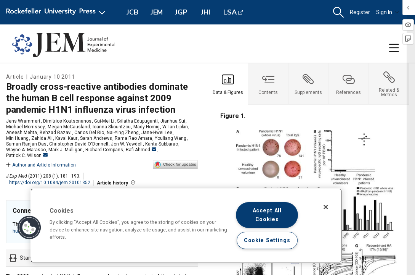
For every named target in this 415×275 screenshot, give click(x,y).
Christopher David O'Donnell (78, 144)
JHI (205, 12)
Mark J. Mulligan (65, 149)
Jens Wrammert (23, 121)
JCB (132, 12)
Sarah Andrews (96, 138)
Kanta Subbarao (161, 144)
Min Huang (17, 138)
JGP (181, 12)
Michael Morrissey (25, 126)
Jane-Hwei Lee (156, 132)
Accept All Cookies (267, 215)
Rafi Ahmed (141, 149)
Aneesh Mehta (21, 132)
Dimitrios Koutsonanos (67, 121)
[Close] (325, 207)
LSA (230, 12)
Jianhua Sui (172, 121)
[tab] (228, 84)
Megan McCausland (69, 126)
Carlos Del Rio (89, 132)
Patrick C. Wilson (27, 155)
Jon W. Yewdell (127, 144)
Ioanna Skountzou (112, 126)
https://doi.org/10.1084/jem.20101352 (49, 182)
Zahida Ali (42, 138)
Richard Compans (104, 149)
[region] (186, 225)
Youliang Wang (170, 138)
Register (360, 12)
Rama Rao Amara (133, 138)
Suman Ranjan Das (26, 144)
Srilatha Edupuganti (137, 121)
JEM (157, 12)
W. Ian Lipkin (175, 126)
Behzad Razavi (56, 132)
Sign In (387, 12)
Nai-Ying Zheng (123, 132)
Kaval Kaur (66, 138)
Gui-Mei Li (104, 121)
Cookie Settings (267, 240)
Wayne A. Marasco (26, 149)
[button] (338, 12)
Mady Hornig (146, 126)
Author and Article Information (41, 165)
